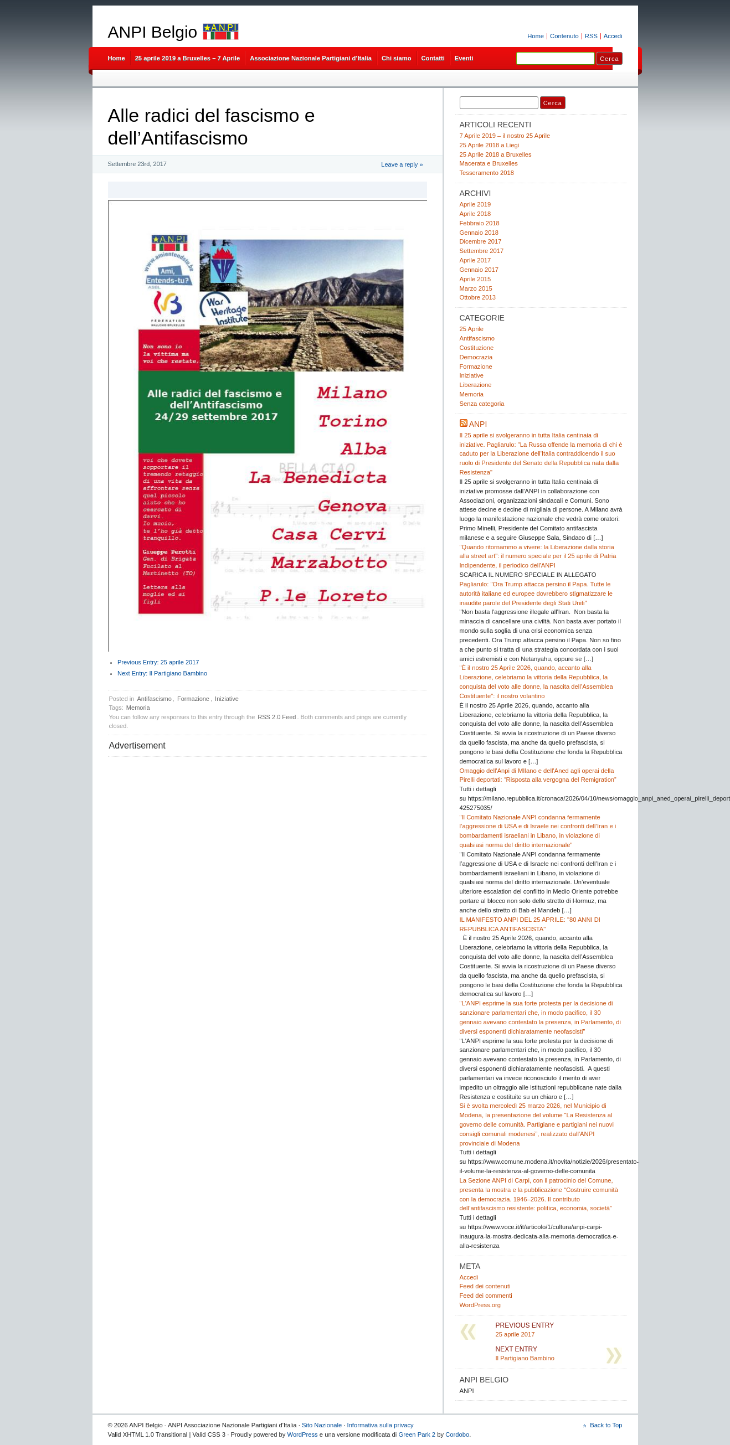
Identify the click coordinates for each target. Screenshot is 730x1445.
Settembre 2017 (482, 250)
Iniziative (227, 698)
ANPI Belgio (153, 32)
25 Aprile (472, 329)
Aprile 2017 (475, 260)
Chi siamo (397, 58)
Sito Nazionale (322, 1425)
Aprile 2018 (475, 213)
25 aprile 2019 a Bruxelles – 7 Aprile (187, 58)
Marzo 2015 (476, 288)
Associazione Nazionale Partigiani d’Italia (311, 58)
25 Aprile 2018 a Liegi (490, 145)
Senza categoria (482, 403)
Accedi (613, 36)
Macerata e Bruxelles (489, 163)
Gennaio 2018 (479, 232)
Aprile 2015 (475, 279)
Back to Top (606, 1425)
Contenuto (564, 36)
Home (535, 36)
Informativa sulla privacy (380, 1425)
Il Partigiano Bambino (162, 673)
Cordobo (457, 1434)
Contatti (433, 58)
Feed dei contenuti (485, 1286)
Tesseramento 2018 (487, 172)
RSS (591, 36)
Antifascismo (154, 698)
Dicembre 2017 (481, 241)
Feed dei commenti (486, 1295)
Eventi (464, 58)
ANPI (478, 424)
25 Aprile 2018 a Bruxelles (496, 154)
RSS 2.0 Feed (277, 717)
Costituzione (477, 347)
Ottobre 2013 (478, 297)
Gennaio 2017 (479, 269)
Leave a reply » (402, 164)
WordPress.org (480, 1305)
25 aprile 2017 (158, 662)
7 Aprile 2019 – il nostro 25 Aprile (505, 135)
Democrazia (476, 357)
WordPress (302, 1434)
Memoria (138, 707)
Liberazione (476, 384)
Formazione (193, 698)
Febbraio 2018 (480, 223)
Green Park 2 (416, 1434)
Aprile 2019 (475, 204)
